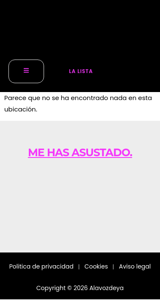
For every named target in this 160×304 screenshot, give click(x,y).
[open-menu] (26, 72)
